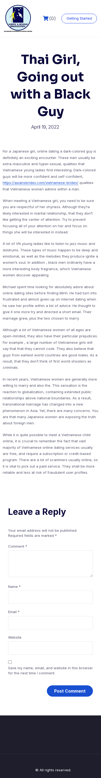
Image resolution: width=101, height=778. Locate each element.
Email (14, 612)
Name (14, 586)
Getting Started (79, 18)
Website (15, 637)
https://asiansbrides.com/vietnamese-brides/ (40, 182)
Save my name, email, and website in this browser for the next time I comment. (50, 670)
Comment (17, 546)
